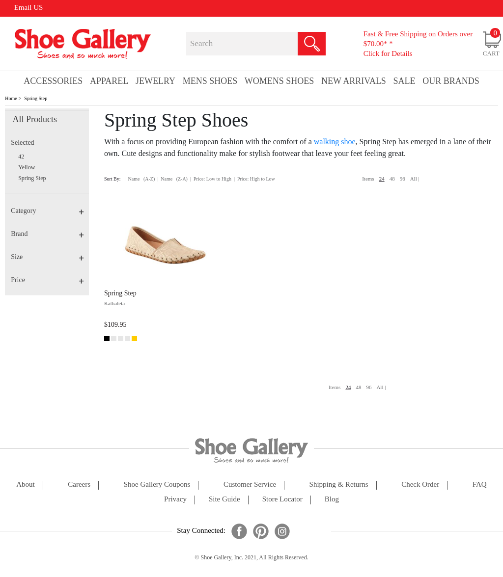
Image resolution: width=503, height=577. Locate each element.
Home (11, 98)
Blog (332, 499)
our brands (450, 81)
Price (47, 280)
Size (47, 257)
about (25, 484)
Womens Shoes (279, 81)
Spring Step (35, 98)
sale (404, 81)
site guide (224, 499)
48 (392, 179)
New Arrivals (353, 81)
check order (420, 484)
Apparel (109, 81)
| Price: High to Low (254, 179)
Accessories (53, 81)
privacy (175, 499)
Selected (22, 142)
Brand (47, 233)
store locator (282, 499)
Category (47, 210)
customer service (250, 484)
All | (414, 179)
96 (402, 179)
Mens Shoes (210, 81)
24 (382, 179)
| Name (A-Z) (140, 179)
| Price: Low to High (210, 179)
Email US (28, 7)
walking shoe (335, 141)
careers (79, 484)
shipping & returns (338, 484)
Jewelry (155, 81)
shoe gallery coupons (157, 484)
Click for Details (388, 53)
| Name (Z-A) (172, 179)
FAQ (480, 484)
